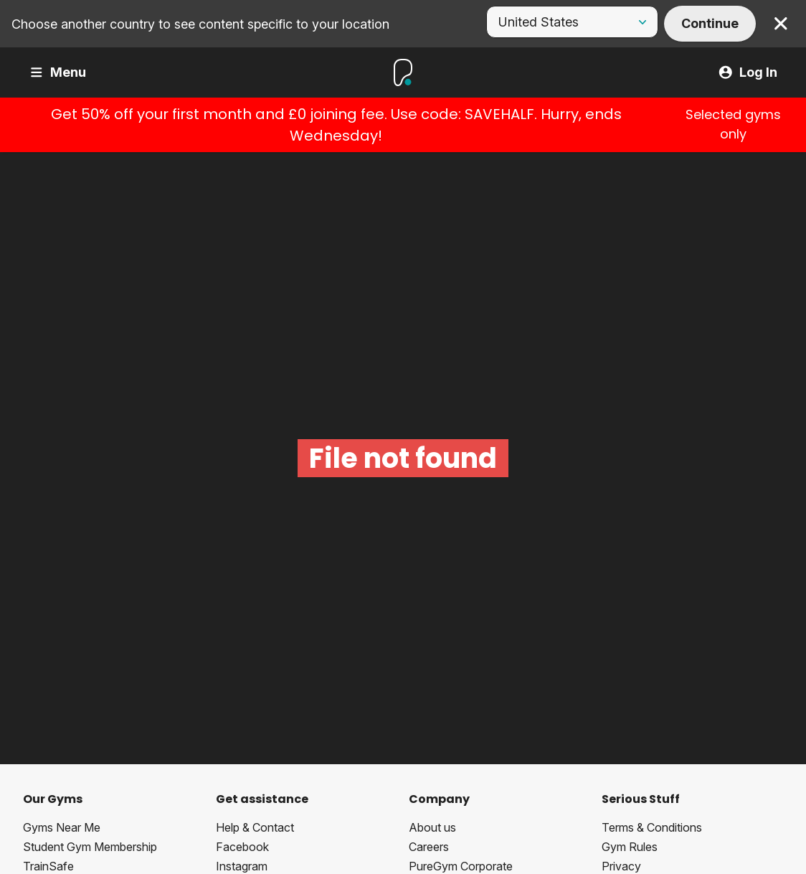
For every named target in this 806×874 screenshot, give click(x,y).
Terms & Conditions (652, 827)
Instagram (241, 866)
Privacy (621, 866)
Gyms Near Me (61, 827)
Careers (429, 847)
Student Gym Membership (90, 847)
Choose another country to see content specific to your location (200, 24)
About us (432, 827)
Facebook (242, 847)
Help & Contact (255, 827)
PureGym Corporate (461, 866)
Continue (710, 23)
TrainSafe (48, 866)
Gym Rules (630, 847)
